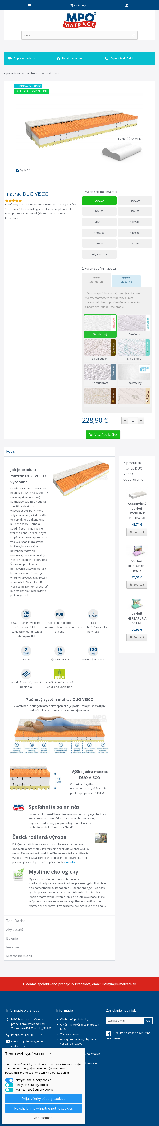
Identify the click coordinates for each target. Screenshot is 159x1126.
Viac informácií (43, 1118)
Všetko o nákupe (70, 1034)
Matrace (32, 73)
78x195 (99, 222)
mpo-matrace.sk (14, 73)
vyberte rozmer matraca (100, 192)
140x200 (135, 233)
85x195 (135, 211)
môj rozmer (99, 254)
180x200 (135, 243)
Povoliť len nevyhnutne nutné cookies (43, 1108)
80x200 (135, 200)
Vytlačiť (25, 170)
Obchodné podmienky (74, 1019)
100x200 (135, 222)
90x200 (99, 200)
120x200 (99, 233)
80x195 (99, 211)
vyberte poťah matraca (99, 268)
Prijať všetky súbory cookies (43, 1098)
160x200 (99, 243)
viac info (69, 862)
